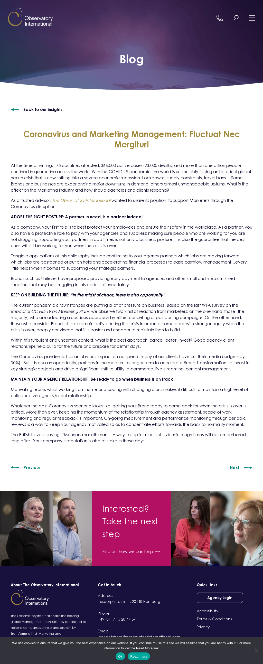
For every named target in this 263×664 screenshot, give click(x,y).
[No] (256, 650)
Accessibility (207, 611)
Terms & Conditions (214, 619)
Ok (120, 656)
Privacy (203, 627)
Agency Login (219, 597)
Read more (138, 656)
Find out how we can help (131, 551)
